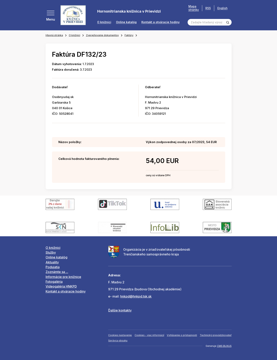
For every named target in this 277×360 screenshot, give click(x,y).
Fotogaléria (54, 282)
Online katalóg (126, 22)
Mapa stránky (193, 8)
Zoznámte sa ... (57, 272)
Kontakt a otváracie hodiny (160, 22)
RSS (208, 8)
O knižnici (104, 22)
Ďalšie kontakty (120, 310)
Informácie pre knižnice (63, 277)
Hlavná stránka (54, 35)
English (222, 8)
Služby (51, 252)
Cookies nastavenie (120, 335)
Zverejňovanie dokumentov (102, 35)
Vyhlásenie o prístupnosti (182, 335)
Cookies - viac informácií (149, 335)
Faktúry (129, 35)
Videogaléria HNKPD (61, 286)
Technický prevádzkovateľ (216, 335)
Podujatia (53, 267)
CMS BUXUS (224, 345)
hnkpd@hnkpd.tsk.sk (136, 296)
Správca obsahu (117, 340)
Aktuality (52, 262)
